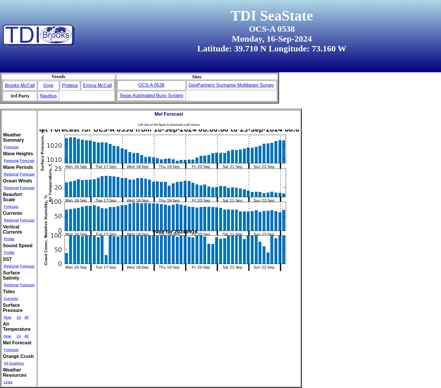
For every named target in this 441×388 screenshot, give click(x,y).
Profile (9, 239)
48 (26, 317)
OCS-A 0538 (151, 85)
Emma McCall (97, 85)
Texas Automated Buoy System (151, 95)
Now (7, 317)
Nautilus (48, 95)
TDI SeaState (272, 16)
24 (18, 317)
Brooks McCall (20, 85)
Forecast (11, 147)
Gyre (48, 85)
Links (8, 382)
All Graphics (14, 363)
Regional (11, 160)
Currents (11, 298)
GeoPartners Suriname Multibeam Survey (231, 85)
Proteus (70, 85)
